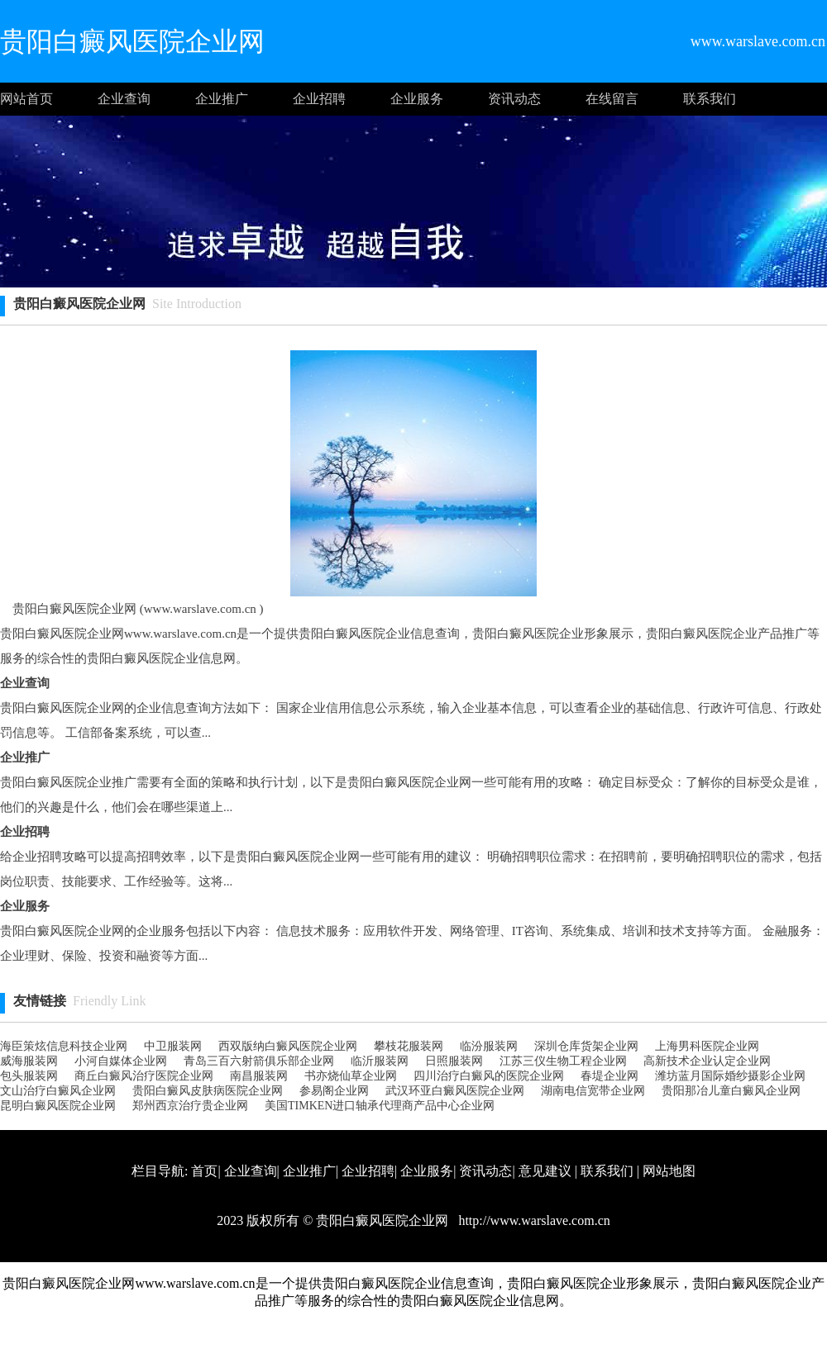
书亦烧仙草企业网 (350, 1076)
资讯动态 (514, 99)
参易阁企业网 (334, 1091)
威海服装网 (29, 1061)
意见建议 (545, 1171)
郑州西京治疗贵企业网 (190, 1105)
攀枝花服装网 (408, 1046)
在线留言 (612, 99)
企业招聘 (319, 99)
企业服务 (416, 99)
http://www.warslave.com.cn (532, 1220)
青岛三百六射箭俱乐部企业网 (259, 1061)
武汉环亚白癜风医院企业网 (454, 1091)
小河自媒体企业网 (120, 1061)
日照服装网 (454, 1061)
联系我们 (709, 99)
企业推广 (221, 99)
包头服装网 (29, 1076)
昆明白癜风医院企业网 (58, 1105)
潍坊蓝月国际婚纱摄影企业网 (730, 1076)
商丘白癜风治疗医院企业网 (143, 1076)
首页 (204, 1171)
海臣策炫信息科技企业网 (63, 1046)
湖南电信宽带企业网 (593, 1091)
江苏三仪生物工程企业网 (563, 1061)
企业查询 (124, 99)
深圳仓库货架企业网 (586, 1046)
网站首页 (26, 99)
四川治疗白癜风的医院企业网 (489, 1076)
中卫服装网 (173, 1046)
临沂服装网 (380, 1061)
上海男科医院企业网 (707, 1046)
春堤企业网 (609, 1076)
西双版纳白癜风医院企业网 (287, 1046)
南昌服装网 (259, 1076)
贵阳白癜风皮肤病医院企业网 (207, 1091)
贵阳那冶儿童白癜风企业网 (731, 1091)
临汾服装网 (489, 1046)
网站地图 (669, 1171)
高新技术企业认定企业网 (707, 1061)
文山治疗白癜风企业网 (58, 1091)
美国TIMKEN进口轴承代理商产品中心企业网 (380, 1105)
